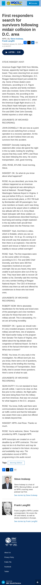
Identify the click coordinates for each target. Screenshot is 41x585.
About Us (7, 552)
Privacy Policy (9, 557)
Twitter (6, 571)
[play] (3, 582)
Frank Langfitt (8, 41)
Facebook (7, 567)
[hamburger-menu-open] (3, 3)
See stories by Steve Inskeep (25, 495)
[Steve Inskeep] (7, 482)
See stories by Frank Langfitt (25, 521)
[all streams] (38, 582)
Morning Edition (16, 463)
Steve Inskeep (17, 39)
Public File (7, 562)
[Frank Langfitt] (7, 508)
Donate (34, 3)
